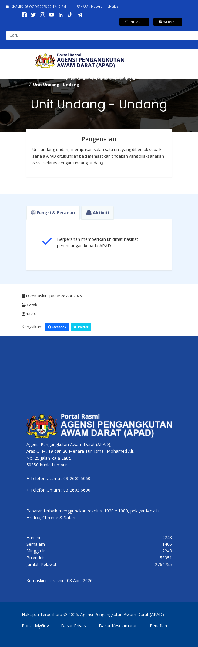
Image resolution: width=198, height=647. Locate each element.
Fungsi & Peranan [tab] (53, 212)
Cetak (29, 305)
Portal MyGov (35, 626)
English (114, 6)
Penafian (158, 626)
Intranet (134, 22)
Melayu (97, 6)
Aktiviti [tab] (97, 212)
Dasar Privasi (74, 626)
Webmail (168, 22)
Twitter (80, 327)
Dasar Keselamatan (118, 626)
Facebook (57, 327)
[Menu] (25, 60)
